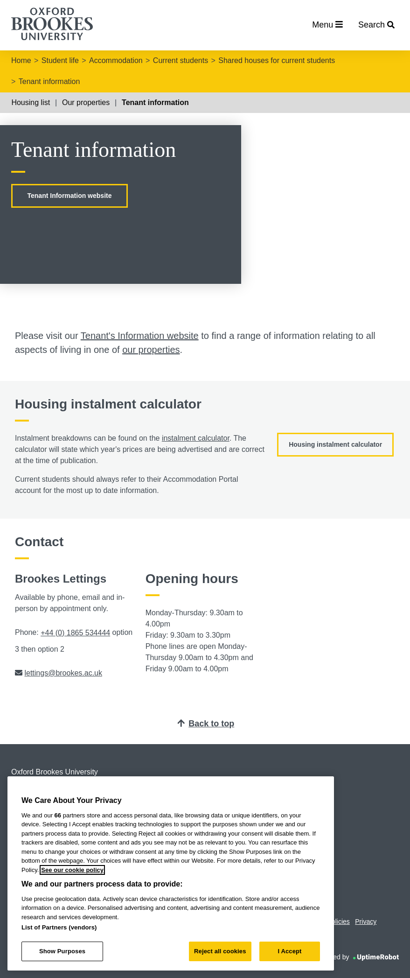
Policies (338, 921)
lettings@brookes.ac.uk (63, 673)
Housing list (30, 102)
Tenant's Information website (140, 336)
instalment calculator (195, 438)
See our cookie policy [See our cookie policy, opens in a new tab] (72, 869)
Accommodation (116, 60)
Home (21, 60)
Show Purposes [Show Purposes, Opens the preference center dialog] (62, 951)
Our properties (86, 102)
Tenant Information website (70, 195)
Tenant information (49, 81)
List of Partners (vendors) (59, 927)
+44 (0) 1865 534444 (75, 633)
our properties (151, 350)
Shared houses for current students (276, 60)
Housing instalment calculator (335, 444)
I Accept (289, 951)
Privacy (365, 921)
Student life (60, 60)
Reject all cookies (220, 951)
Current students (180, 60)
